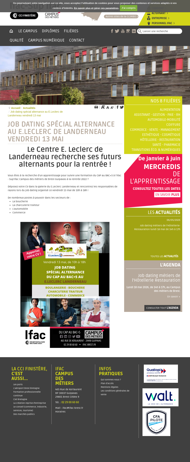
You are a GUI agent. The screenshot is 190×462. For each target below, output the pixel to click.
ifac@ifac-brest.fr (73, 407)
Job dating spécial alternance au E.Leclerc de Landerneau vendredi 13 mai (61, 131)
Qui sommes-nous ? (111, 379)
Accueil (15, 108)
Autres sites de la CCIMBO (120, 16)
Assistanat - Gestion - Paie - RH (157, 115)
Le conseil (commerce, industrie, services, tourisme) (30, 408)
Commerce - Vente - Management (155, 130)
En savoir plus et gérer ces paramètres (96, 7)
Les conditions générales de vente (115, 392)
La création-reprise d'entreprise (29, 403)
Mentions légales (109, 387)
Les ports (18, 384)
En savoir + (173, 296)
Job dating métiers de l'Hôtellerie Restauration (156, 278)
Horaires (60, 411)
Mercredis (162, 167)
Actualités (29, 108)
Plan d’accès (107, 383)
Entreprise (159, 18)
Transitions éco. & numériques (156, 150)
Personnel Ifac (162, 23)
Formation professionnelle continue (27, 394)
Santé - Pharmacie (166, 145)
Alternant (159, 13)
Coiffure (173, 125)
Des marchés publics (24, 414)
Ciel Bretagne (20, 399)
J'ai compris (128, 7)
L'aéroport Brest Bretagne (26, 388)
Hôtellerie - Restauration (160, 140)
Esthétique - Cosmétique (161, 135)
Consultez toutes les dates (156, 189)
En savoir (167, 195)
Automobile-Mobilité (164, 120)
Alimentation (170, 110)
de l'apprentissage (155, 178)
